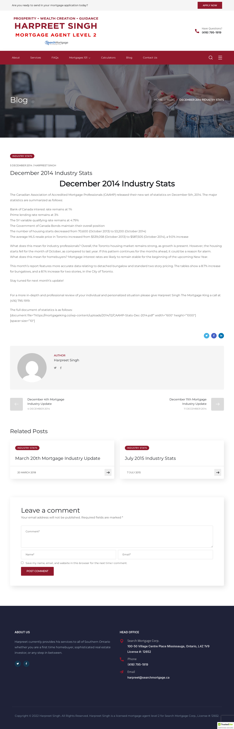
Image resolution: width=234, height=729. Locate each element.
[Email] (121, 671)
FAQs (55, 57)
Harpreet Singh (45, 165)
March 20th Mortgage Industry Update (58, 458)
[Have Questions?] (197, 31)
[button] (225, 725)
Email (131, 671)
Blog (129, 57)
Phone (132, 658)
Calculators (108, 57)
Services (35, 57)
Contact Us (150, 57)
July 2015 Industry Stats (150, 458)
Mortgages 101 (78, 57)
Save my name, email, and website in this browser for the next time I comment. (76, 561)
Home (158, 99)
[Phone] (122, 658)
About (16, 57)
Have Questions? (212, 28)
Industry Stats (22, 156)
